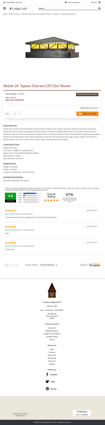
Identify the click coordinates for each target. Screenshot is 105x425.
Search (99, 8)
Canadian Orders (52, 336)
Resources (52, 361)
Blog (51, 349)
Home (5, 14)
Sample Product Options (52, 333)
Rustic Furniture (14, 14)
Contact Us (52, 328)
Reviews (52, 364)
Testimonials (52, 358)
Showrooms (52, 355)
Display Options (31, 265)
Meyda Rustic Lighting (68, 14)
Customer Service (74, 2)
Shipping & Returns (52, 330)
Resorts (52, 339)
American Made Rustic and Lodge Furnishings (36, 14)
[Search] (67, 8)
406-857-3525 (52, 306)
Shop (87, 94)
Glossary (52, 352)
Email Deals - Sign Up (14, 2)
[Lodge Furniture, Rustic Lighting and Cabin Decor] (20, 8)
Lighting (56, 14)
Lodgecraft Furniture (50, 422)
